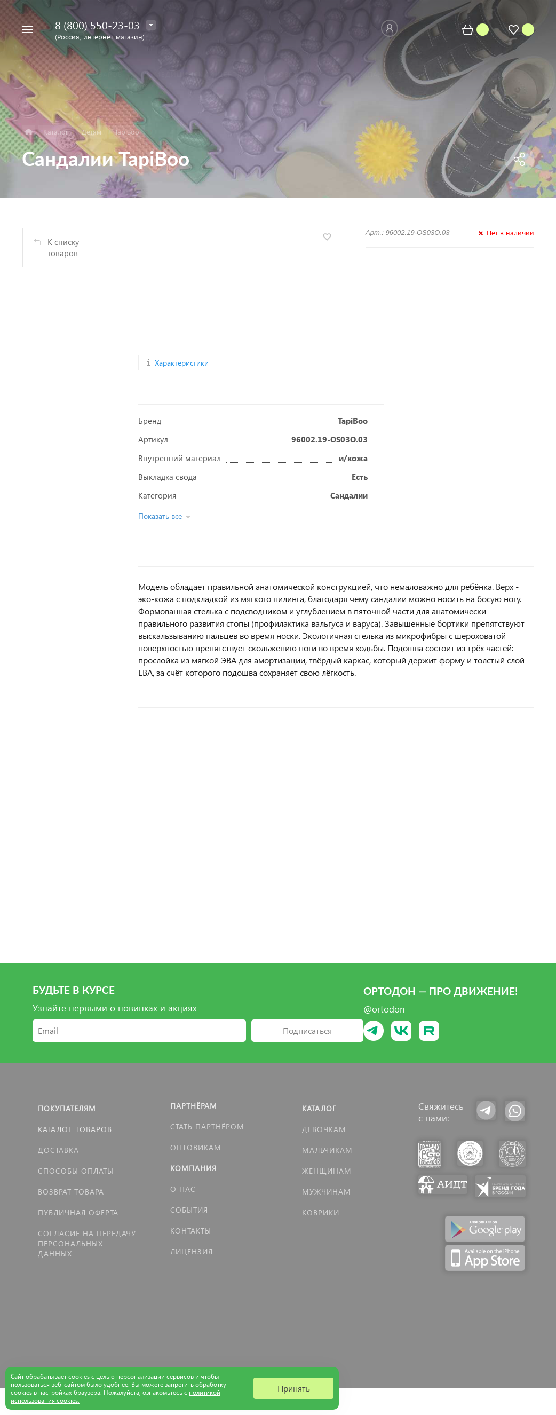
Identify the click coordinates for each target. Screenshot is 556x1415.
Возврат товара (71, 1192)
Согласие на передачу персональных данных (87, 1243)
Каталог (319, 1108)
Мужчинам (326, 1192)
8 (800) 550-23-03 (97, 24)
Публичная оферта (78, 1212)
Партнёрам (193, 1106)
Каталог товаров (75, 1129)
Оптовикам (195, 1147)
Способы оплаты (76, 1171)
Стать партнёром (207, 1126)
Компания (193, 1168)
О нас (183, 1189)
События (189, 1210)
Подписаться (307, 1030)
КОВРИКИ (320, 1212)
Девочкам (324, 1129)
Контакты (190, 1231)
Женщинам (327, 1171)
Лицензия (191, 1251)
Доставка (58, 1150)
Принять (293, 1388)
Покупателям (67, 1108)
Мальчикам (327, 1150)
